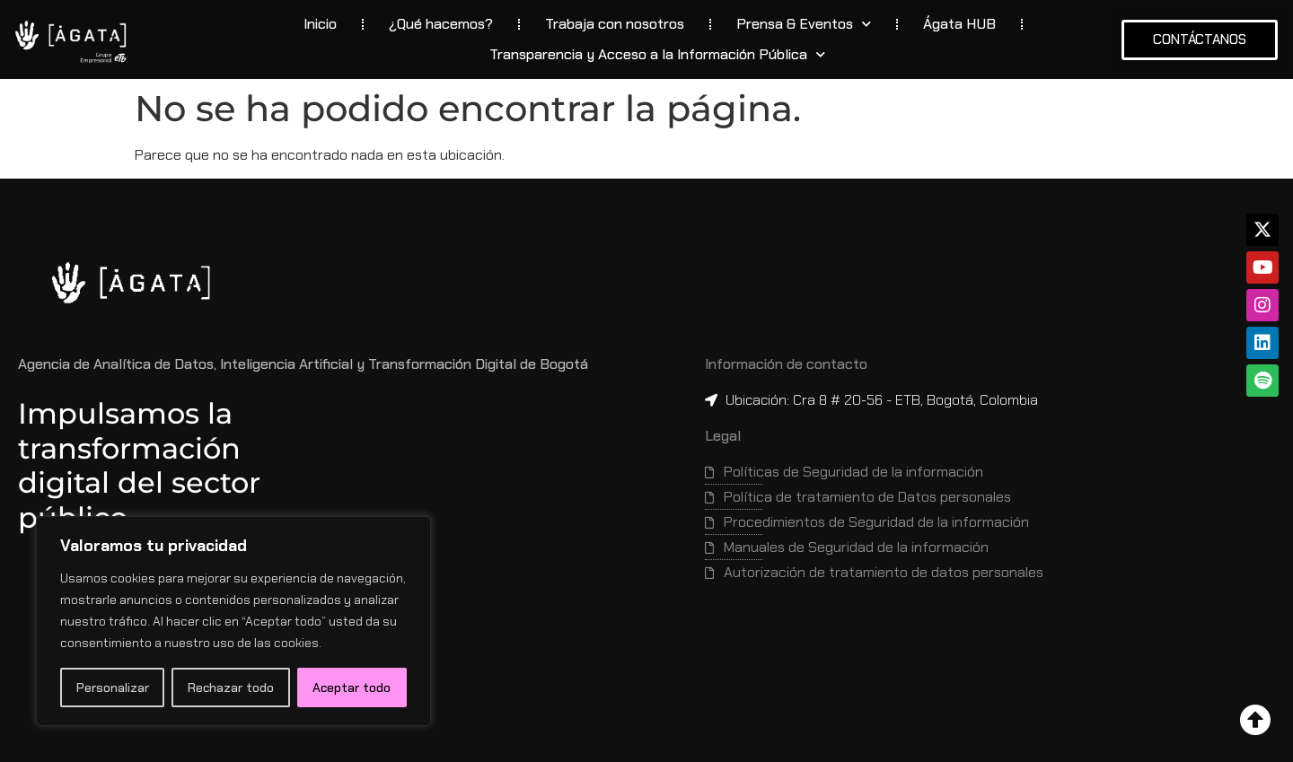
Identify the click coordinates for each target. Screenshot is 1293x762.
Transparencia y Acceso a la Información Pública (657, 54)
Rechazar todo (231, 687)
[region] (233, 621)
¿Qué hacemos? (441, 23)
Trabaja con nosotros (614, 23)
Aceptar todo (351, 687)
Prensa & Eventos (803, 24)
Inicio (320, 23)
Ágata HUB (959, 23)
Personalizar (112, 687)
